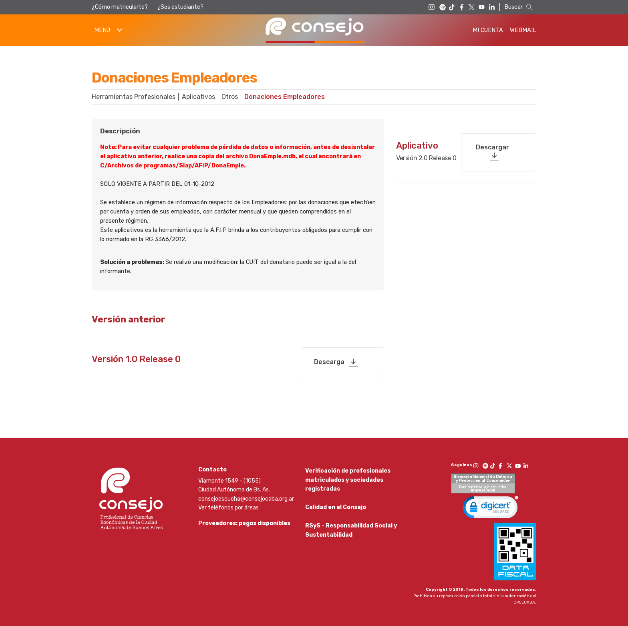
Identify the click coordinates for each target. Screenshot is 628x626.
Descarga (329, 358)
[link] (491, 506)
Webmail (523, 30)
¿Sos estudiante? (180, 7)
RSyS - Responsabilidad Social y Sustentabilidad (351, 530)
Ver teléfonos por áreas (228, 504)
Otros (229, 97)
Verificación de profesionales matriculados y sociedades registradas (347, 477)
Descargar (492, 144)
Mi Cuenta (488, 30)
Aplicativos (198, 97)
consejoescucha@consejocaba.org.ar (246, 495)
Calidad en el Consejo (335, 506)
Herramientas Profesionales (133, 97)
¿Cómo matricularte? (120, 7)
